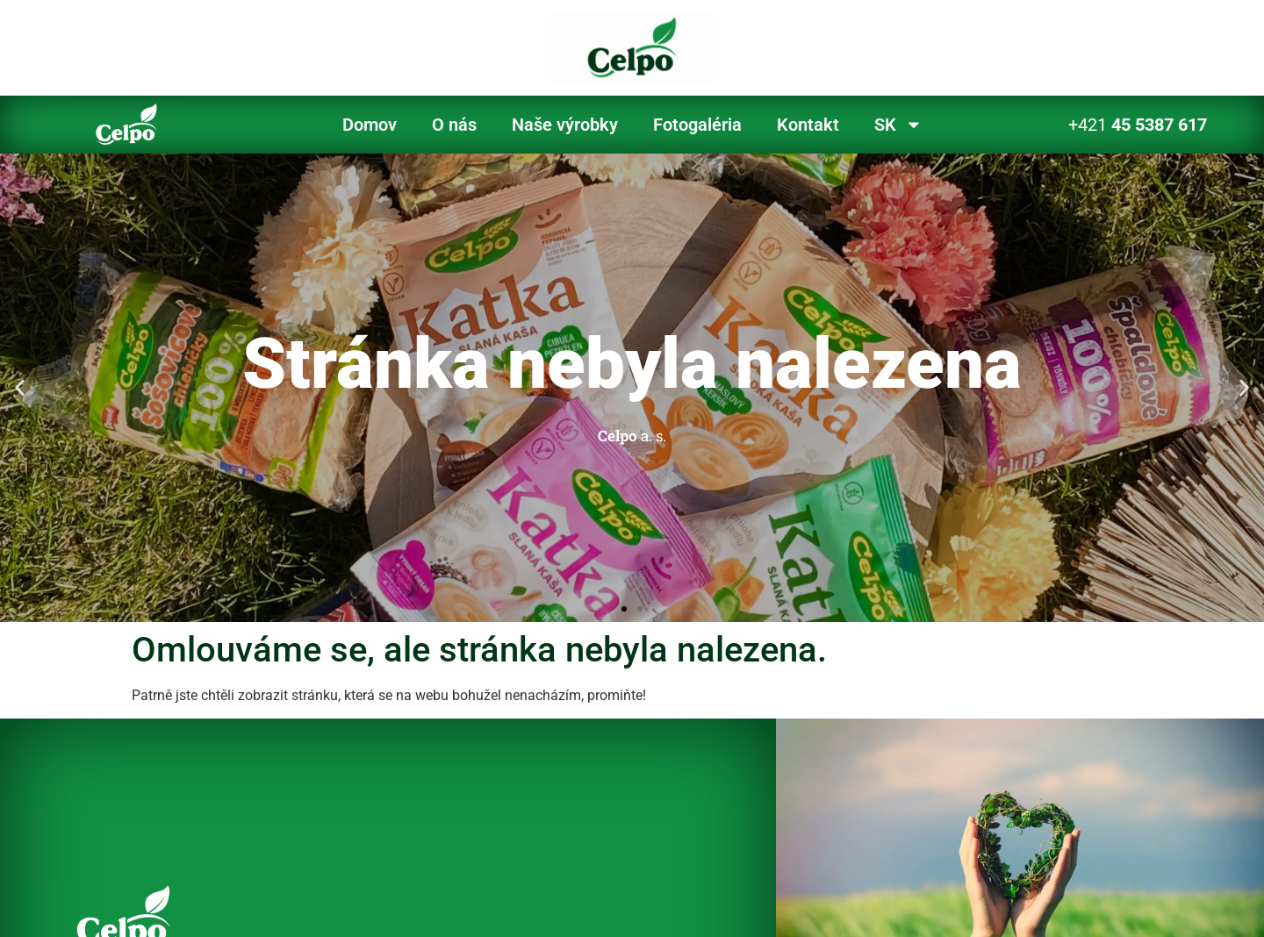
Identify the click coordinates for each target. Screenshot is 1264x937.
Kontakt (808, 124)
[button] (20, 387)
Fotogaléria (697, 124)
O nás (454, 124)
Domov (369, 124)
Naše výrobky (565, 124)
